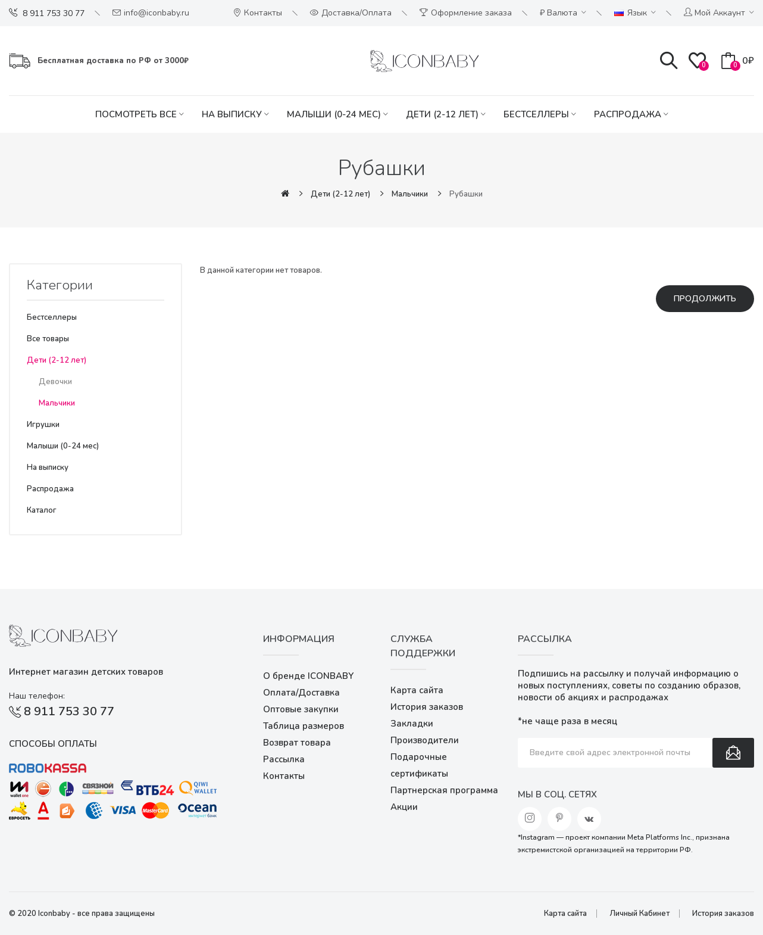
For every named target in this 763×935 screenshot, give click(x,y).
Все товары (48, 339)
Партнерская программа (444, 790)
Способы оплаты (53, 744)
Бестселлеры (52, 317)
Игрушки (43, 424)
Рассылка (284, 759)
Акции (404, 807)
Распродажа (50, 489)
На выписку (47, 467)
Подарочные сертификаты (419, 765)
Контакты (284, 776)
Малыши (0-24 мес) (63, 446)
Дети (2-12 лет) (340, 194)
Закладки (411, 724)
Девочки (55, 381)
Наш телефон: (37, 696)
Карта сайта (416, 690)
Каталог (42, 510)
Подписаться (733, 753)
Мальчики (410, 194)
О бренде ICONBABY (308, 676)
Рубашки (466, 194)
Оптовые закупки (301, 709)
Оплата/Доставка (301, 693)
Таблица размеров (303, 726)
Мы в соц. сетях (557, 794)
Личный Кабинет (639, 913)
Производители (424, 740)
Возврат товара (297, 743)
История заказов (426, 707)
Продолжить (705, 298)
